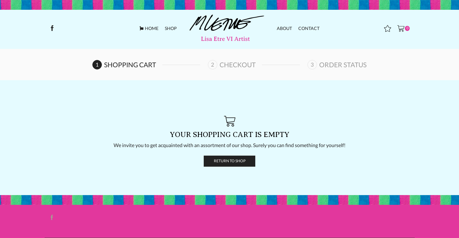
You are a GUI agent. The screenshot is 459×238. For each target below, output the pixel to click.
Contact (308, 28)
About (284, 28)
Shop (171, 28)
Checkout (238, 64)
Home (149, 28)
